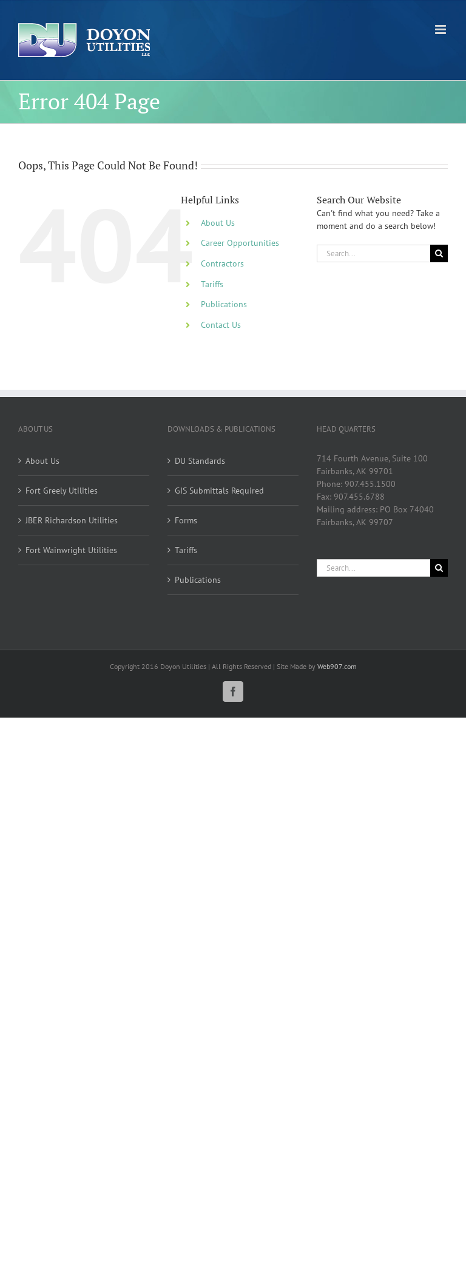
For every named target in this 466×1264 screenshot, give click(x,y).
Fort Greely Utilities (61, 490)
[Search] (439, 253)
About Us (218, 222)
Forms (186, 520)
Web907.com (337, 666)
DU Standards (200, 460)
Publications (224, 304)
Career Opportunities (240, 242)
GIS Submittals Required (219, 490)
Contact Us (221, 324)
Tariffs (212, 284)
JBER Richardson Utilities (71, 520)
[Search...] (373, 253)
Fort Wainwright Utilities (71, 550)
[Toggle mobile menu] (441, 29)
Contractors (222, 263)
